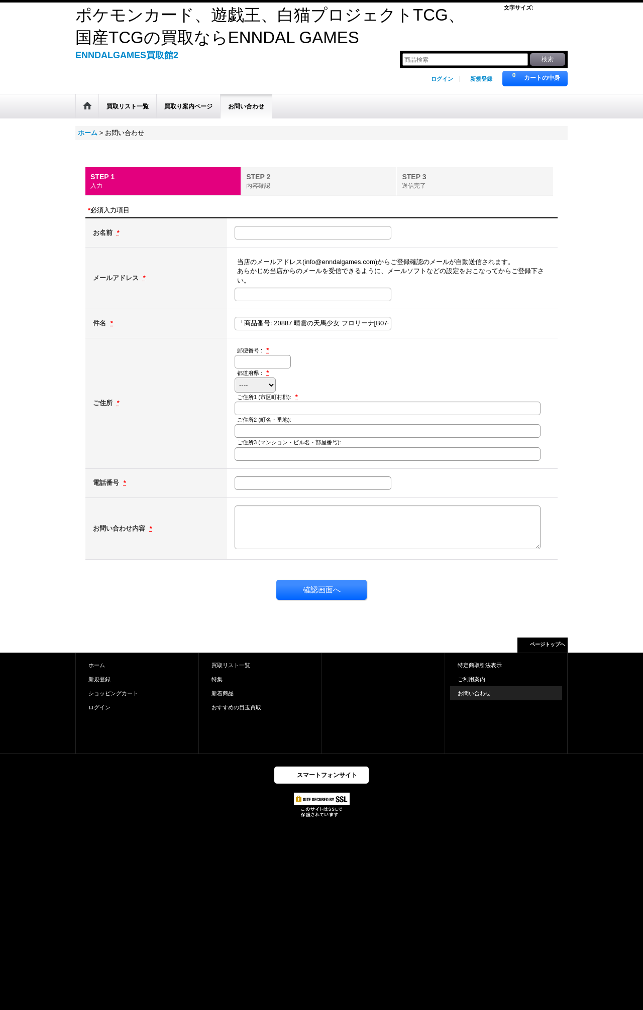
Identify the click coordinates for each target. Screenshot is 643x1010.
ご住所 (104, 403)
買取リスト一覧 (230, 665)
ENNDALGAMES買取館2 (126, 55)
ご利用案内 (471, 679)
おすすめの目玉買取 (236, 707)
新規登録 (481, 79)
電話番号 (107, 482)
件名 (100, 323)
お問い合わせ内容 (120, 528)
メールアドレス (117, 278)
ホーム (96, 665)
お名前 (104, 232)
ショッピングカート (113, 693)
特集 (217, 679)
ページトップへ (547, 644)
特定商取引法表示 (480, 665)
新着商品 (222, 693)
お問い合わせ (474, 693)
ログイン (442, 79)
